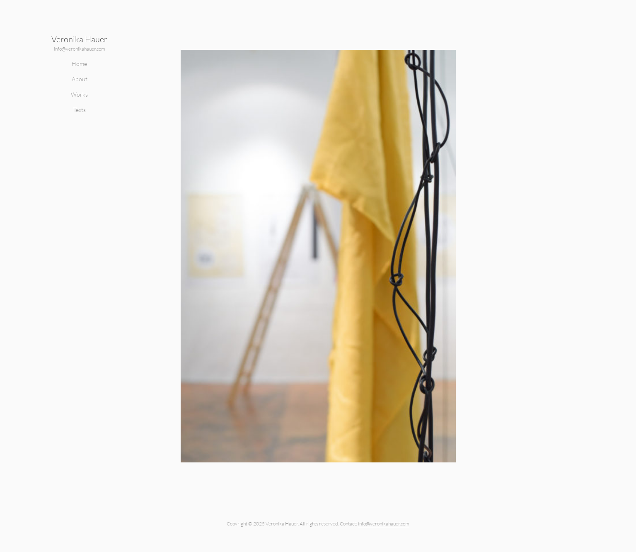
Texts (79, 109)
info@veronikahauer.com (79, 49)
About (79, 79)
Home (79, 63)
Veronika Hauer (79, 39)
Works (79, 94)
